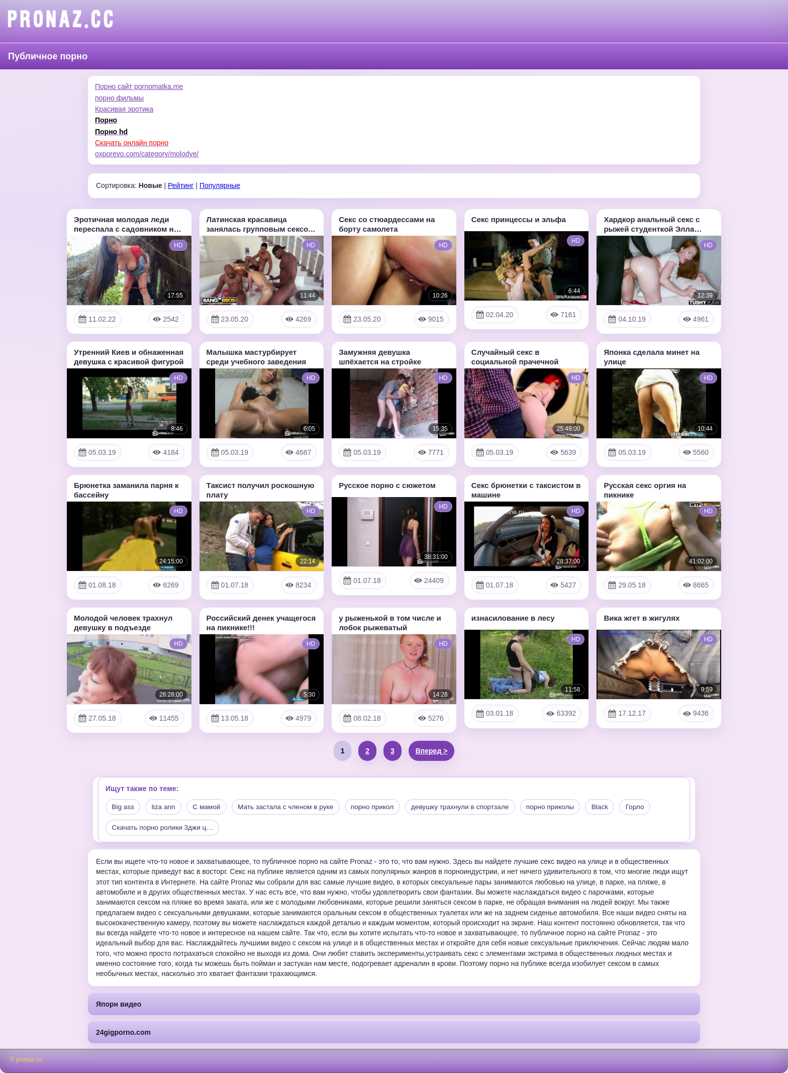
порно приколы (563, 807)
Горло (650, 807)
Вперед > (432, 751)
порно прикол (380, 807)
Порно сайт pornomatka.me (139, 86)
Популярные (220, 185)
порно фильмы (119, 98)
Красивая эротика (124, 109)
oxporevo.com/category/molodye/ (147, 154)
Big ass (123, 807)
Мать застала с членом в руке (291, 807)
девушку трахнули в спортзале (471, 807)
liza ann (165, 807)
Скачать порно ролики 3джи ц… (164, 828)
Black (614, 807)
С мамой (209, 807)
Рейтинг (180, 185)
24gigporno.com (123, 1033)
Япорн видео (118, 1004)
